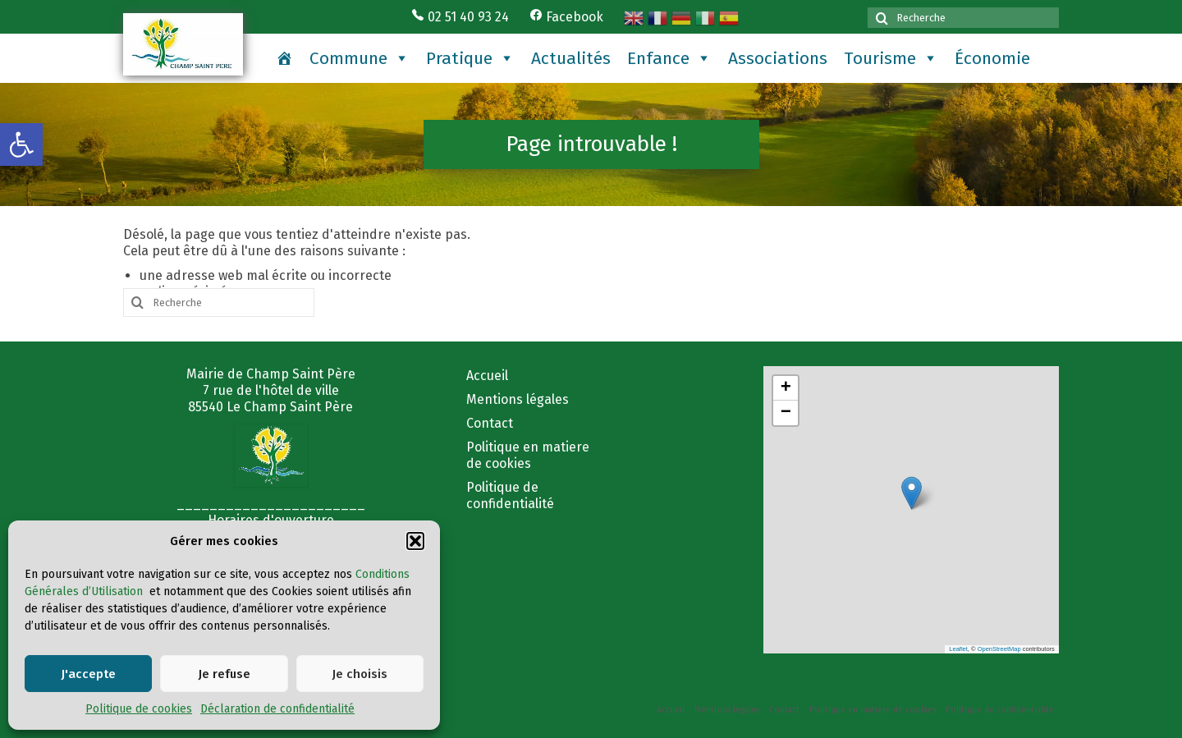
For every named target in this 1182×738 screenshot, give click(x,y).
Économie (992, 58)
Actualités (571, 58)
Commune (359, 58)
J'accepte (88, 674)
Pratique (470, 58)
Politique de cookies (138, 709)
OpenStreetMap (999, 649)
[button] (21, 144)
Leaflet (958, 649)
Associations (777, 58)
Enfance (669, 58)
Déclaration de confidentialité (277, 709)
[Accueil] (284, 58)
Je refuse (224, 674)
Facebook (566, 17)
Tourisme (891, 58)
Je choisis (359, 674)
